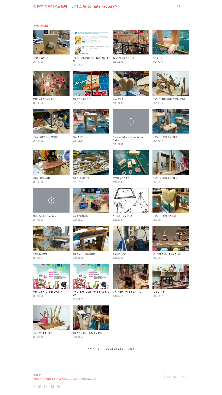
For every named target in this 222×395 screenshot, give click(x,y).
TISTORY (37, 374)
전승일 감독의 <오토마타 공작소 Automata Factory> (75, 6)
